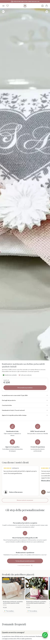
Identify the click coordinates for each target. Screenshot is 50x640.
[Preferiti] (7, 5)
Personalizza (9, 611)
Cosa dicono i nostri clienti (15, 462)
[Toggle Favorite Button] (47, 12)
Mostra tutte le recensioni (25, 500)
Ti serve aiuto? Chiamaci (25, 565)
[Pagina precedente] (3, 11)
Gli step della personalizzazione (25, 510)
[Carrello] (46, 5)
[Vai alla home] (25, 6)
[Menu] (3, 5)
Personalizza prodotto (25, 387)
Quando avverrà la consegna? (25, 632)
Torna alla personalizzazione (24, 561)
